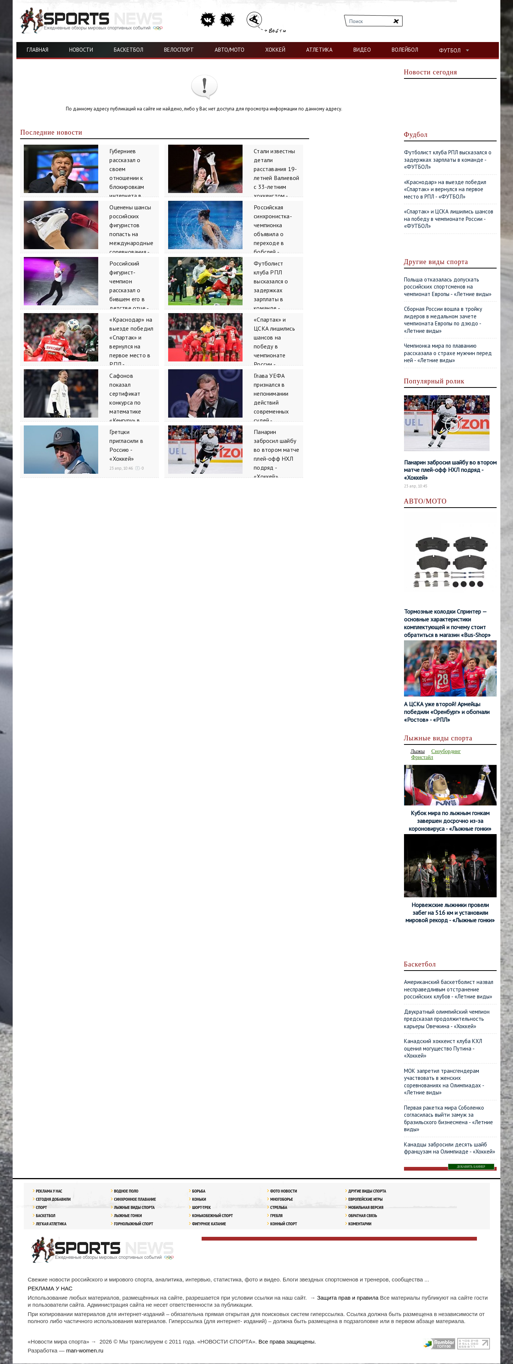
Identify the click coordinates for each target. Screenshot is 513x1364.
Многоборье (281, 1199)
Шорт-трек (201, 1207)
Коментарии (359, 1224)
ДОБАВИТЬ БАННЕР (471, 1167)
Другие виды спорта (367, 1191)
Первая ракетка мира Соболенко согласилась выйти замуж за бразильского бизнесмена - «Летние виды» (448, 1118)
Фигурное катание (209, 1224)
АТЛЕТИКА (319, 49)
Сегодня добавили (53, 1199)
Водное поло (126, 1191)
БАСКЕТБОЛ (128, 49)
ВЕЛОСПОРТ (179, 49)
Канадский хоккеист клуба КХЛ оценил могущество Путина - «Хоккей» (443, 1048)
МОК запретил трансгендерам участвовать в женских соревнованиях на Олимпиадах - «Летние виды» (444, 1082)
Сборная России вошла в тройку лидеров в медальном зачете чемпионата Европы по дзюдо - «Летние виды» (443, 319)
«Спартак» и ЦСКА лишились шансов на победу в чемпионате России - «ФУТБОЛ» (274, 346)
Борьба (198, 1191)
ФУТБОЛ (450, 50)
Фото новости (283, 1191)
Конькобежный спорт (212, 1216)
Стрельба (278, 1207)
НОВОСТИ (81, 49)
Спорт (41, 1207)
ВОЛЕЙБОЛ (405, 49)
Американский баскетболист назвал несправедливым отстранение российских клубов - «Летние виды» (448, 989)
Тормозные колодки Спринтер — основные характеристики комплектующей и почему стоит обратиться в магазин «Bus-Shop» (447, 623)
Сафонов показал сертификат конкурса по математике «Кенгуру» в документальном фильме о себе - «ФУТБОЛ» (131, 411)
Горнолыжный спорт (133, 1224)
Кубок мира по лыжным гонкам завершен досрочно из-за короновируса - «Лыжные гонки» (450, 821)
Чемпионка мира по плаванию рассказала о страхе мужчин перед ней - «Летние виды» (448, 353)
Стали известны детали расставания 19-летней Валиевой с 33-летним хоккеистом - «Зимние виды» (276, 177)
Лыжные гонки (128, 1216)
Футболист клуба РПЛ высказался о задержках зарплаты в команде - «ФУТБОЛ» (271, 290)
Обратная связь (362, 1216)
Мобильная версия (365, 1207)
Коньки (199, 1199)
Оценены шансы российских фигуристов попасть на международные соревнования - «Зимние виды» (131, 233)
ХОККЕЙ (275, 49)
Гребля (276, 1216)
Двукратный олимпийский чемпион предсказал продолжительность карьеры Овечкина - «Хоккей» (447, 1019)
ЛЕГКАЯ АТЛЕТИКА (51, 1224)
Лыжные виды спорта (134, 1207)
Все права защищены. (287, 1342)
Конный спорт (283, 1224)
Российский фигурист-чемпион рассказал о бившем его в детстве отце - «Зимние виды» (129, 290)
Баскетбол (45, 1216)
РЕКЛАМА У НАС (49, 1191)
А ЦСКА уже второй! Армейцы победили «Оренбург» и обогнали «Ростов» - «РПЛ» (447, 711)
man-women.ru (84, 1351)
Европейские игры (365, 1199)
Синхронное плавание (135, 1199)
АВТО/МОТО (229, 49)
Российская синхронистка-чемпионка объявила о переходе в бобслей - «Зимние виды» (274, 233)
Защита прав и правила (347, 1298)
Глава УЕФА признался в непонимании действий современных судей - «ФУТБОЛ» (271, 402)
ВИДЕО (362, 49)
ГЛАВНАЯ (37, 49)
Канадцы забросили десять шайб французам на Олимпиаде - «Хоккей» (449, 1148)
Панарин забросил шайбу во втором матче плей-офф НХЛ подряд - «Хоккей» (450, 470)
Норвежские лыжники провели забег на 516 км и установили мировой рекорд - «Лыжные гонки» (450, 912)
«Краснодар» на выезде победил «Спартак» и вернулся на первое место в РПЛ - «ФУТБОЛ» (131, 346)
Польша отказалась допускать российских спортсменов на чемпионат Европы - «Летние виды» (447, 286)
